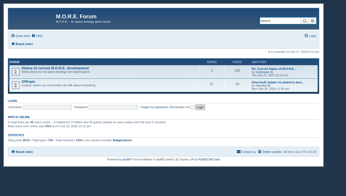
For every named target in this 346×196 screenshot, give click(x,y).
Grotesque (263, 72)
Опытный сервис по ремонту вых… (278, 82)
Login (12, 100)
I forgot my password (154, 107)
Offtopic (28, 82)
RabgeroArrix (122, 140)
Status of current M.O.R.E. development (55, 68)
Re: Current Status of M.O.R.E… (274, 68)
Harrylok (261, 85)
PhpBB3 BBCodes (209, 159)
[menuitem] (36, 36)
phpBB (126, 159)
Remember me (182, 107)
